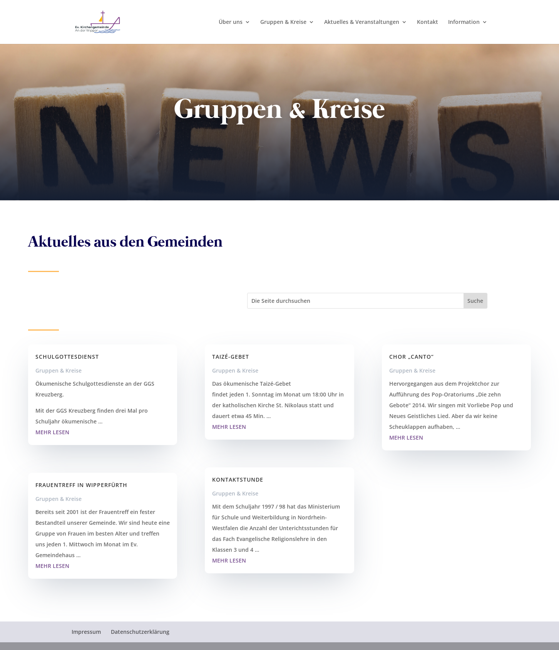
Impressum (86, 631)
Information (464, 22)
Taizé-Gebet (230, 356)
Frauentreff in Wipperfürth (82, 485)
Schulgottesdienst (67, 356)
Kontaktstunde (237, 479)
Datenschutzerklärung (140, 631)
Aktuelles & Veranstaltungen (361, 22)
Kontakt (427, 22)
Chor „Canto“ (411, 356)
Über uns (231, 22)
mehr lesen (52, 432)
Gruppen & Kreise (283, 22)
